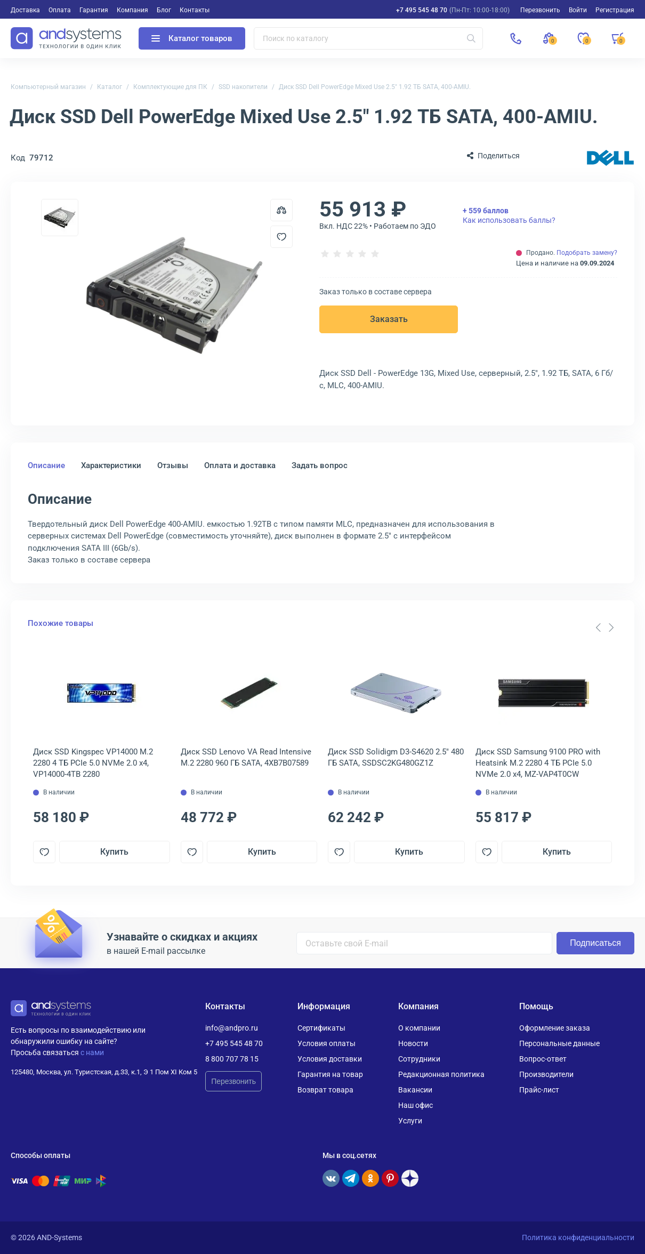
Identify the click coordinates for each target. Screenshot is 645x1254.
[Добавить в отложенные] (281, 237)
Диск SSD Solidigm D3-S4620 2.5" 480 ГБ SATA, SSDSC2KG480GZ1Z (396, 757)
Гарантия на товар (330, 1074)
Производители (546, 1074)
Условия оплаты (326, 1043)
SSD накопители (243, 87)
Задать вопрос (320, 465)
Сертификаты (321, 1028)
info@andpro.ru (231, 1028)
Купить (114, 852)
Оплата (60, 10)
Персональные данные (559, 1043)
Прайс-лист (539, 1090)
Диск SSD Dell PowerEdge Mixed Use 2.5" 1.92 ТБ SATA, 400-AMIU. (375, 87)
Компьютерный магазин (48, 87)
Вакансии (415, 1090)
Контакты (194, 10)
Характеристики (111, 465)
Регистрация (614, 10)
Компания (132, 10)
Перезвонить (233, 1081)
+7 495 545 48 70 (421, 10)
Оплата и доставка (240, 465)
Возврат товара (325, 1090)
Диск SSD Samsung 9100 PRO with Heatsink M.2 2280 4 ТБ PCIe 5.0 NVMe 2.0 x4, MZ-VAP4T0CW (537, 763)
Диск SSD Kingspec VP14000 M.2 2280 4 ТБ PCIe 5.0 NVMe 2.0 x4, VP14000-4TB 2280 (93, 763)
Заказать (389, 319)
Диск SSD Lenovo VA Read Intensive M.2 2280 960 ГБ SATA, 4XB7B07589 (246, 757)
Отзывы (172, 465)
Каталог (109, 87)
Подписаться (595, 942)
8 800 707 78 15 (232, 1059)
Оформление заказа (554, 1028)
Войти (578, 10)
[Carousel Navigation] (604, 627)
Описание (46, 465)
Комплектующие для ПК (170, 87)
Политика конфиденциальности (578, 1237)
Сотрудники (419, 1059)
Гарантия (93, 10)
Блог (164, 10)
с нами (92, 1052)
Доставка (25, 10)
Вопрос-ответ (543, 1059)
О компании (419, 1028)
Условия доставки (329, 1059)
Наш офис (415, 1105)
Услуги (410, 1120)
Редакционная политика (441, 1074)
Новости (413, 1043)
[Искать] (471, 38)
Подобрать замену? (587, 252)
